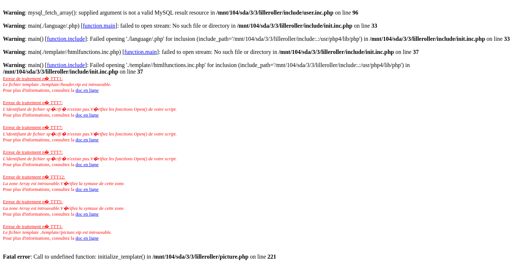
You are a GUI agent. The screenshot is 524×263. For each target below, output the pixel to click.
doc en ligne (87, 90)
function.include (66, 39)
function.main (99, 26)
